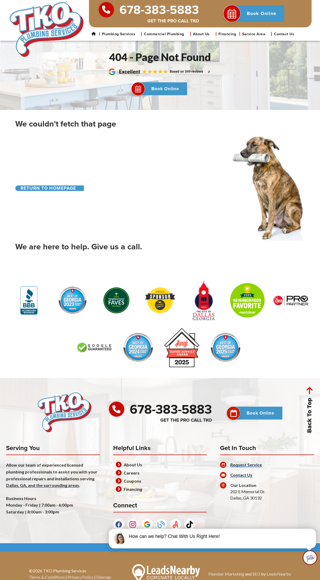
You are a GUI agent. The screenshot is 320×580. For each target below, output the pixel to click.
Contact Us (284, 34)
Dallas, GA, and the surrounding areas (42, 488)
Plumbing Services (121, 34)
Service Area (256, 34)
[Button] (160, 90)
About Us (203, 34)
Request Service (246, 468)
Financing (227, 34)
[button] (254, 13)
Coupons (132, 484)
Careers (131, 476)
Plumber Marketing (226, 577)
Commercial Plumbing (166, 34)
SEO (256, 577)
